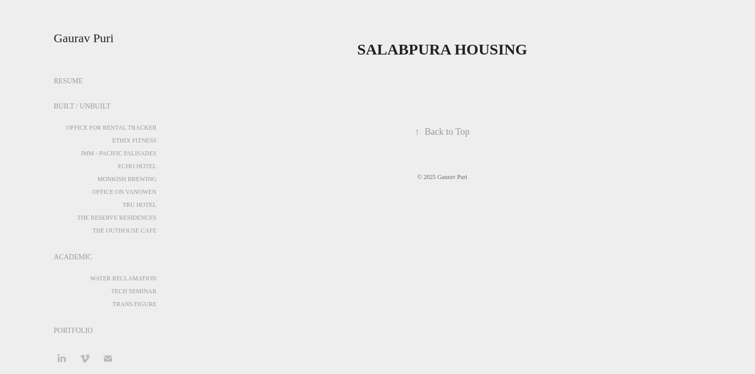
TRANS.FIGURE (135, 304)
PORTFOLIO (73, 330)
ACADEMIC (73, 257)
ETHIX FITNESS (134, 140)
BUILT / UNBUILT (82, 106)
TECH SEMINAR (133, 291)
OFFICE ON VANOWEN (125, 191)
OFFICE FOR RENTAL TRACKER (111, 127)
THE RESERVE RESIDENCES (116, 217)
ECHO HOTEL (137, 166)
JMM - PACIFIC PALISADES (119, 153)
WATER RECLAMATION (123, 278)
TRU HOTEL (139, 204)
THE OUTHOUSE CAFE (125, 230)
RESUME (68, 81)
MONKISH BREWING (127, 179)
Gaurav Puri (84, 38)
